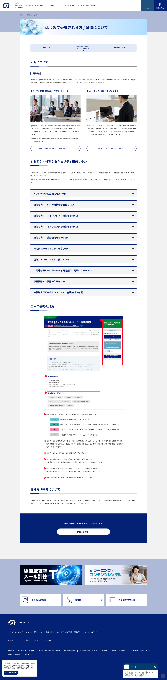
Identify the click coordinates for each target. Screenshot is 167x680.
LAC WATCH (49, 640)
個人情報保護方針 (69, 651)
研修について (56, 5)
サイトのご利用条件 (14, 655)
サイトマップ (29, 655)
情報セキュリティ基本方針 (26, 651)
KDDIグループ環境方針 (119, 651)
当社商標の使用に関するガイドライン (142, 651)
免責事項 (11, 651)
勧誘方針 (105, 651)
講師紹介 (94, 5)
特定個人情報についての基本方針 (49, 651)
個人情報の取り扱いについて (89, 651)
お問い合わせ (96, 632)
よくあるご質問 (83, 5)
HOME (22, 15)
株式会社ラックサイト (32, 640)
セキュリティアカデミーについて (37, 5)
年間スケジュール (69, 5)
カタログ (86, 632)
